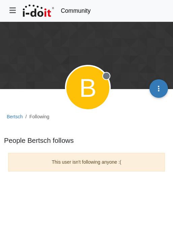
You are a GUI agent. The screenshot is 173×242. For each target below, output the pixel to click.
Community (76, 10)
